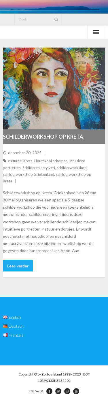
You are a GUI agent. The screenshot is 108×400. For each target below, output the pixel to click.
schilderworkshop (72, 167)
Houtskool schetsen (50, 161)
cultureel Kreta (20, 161)
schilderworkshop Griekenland (28, 174)
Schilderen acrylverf (38, 167)
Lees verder (18, 265)
